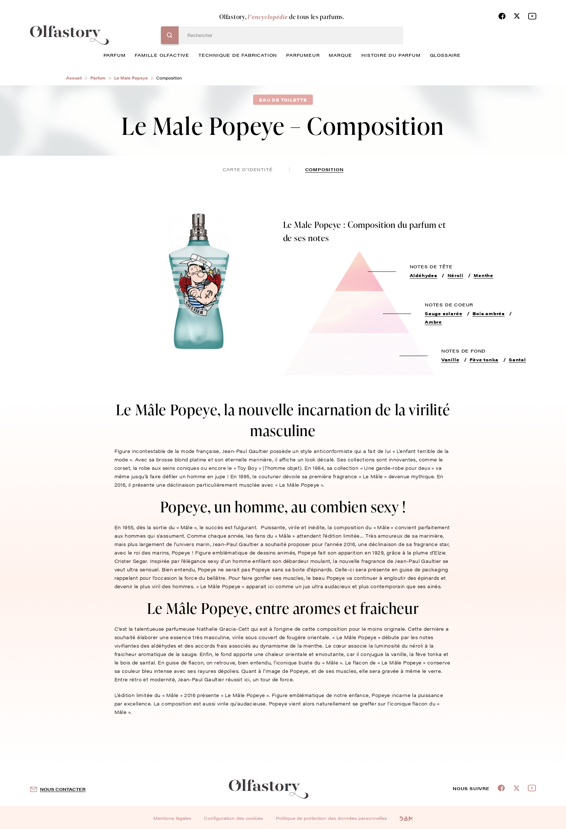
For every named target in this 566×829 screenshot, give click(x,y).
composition (324, 169)
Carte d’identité (248, 169)
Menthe (483, 275)
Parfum (98, 78)
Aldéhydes (423, 275)
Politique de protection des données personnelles (331, 818)
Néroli (456, 275)
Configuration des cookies (233, 818)
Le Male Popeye (131, 78)
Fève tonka (484, 359)
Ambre (433, 321)
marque (340, 55)
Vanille (450, 359)
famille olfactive (162, 55)
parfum (114, 55)
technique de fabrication (237, 55)
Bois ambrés (488, 313)
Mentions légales (172, 818)
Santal (517, 359)
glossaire (445, 55)
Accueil (74, 78)
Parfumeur (302, 55)
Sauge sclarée (443, 313)
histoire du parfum (390, 55)
